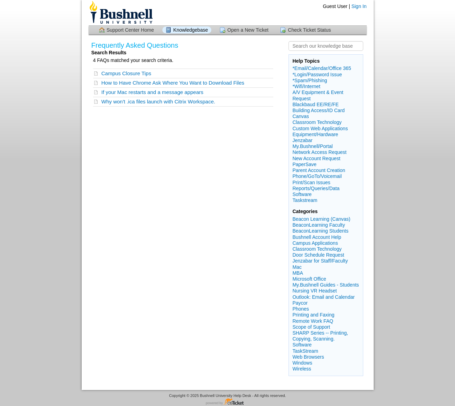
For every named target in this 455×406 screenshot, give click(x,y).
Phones (300, 309)
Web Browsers (308, 357)
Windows (302, 363)
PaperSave (304, 164)
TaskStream (305, 351)
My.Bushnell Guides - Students (325, 285)
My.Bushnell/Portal (312, 146)
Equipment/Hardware (315, 134)
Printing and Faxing (313, 315)
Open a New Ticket (247, 30)
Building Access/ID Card (318, 110)
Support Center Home (130, 30)
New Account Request (316, 158)
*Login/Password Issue (317, 74)
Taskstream (304, 200)
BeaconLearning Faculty (318, 225)
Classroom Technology (316, 122)
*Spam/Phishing (309, 80)
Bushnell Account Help (316, 237)
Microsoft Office (309, 279)
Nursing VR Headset (314, 291)
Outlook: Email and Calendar (323, 297)
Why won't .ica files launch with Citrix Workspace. (158, 101)
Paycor (300, 303)
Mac (296, 267)
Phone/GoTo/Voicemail (317, 176)
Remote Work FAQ (312, 321)
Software (301, 194)
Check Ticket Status (309, 30)
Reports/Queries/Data (315, 188)
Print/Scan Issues (311, 182)
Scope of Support (311, 327)
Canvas (300, 116)
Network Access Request (319, 152)
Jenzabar (302, 140)
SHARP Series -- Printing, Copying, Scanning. (320, 336)
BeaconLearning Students (320, 231)
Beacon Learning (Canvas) (321, 219)
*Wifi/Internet (306, 86)
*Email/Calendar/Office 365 (321, 68)
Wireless (301, 369)
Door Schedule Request (318, 255)
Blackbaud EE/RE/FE (315, 104)
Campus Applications (315, 243)
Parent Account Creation (318, 170)
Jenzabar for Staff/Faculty (320, 261)
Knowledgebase (190, 30)
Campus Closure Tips (126, 73)
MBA (297, 273)
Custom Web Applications (320, 128)
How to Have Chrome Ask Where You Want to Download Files (172, 83)
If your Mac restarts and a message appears (152, 92)
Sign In (359, 6)
